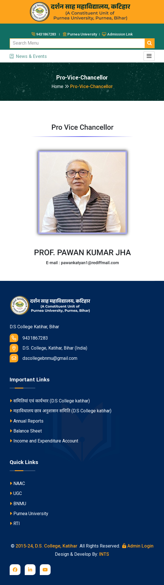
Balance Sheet (26, 431)
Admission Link (117, 34)
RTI (15, 523)
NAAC (17, 483)
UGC (16, 493)
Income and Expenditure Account (44, 441)
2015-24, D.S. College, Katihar (45, 546)
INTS (104, 554)
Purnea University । (82, 34)
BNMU (18, 503)
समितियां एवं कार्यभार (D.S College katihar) (50, 401)
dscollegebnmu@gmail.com (43, 358)
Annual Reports (26, 421)
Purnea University (29, 513)
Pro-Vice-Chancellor (91, 86)
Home (60, 86)
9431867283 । (47, 34)
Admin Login (137, 546)
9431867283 (29, 338)
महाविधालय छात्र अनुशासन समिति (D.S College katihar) (60, 410)
